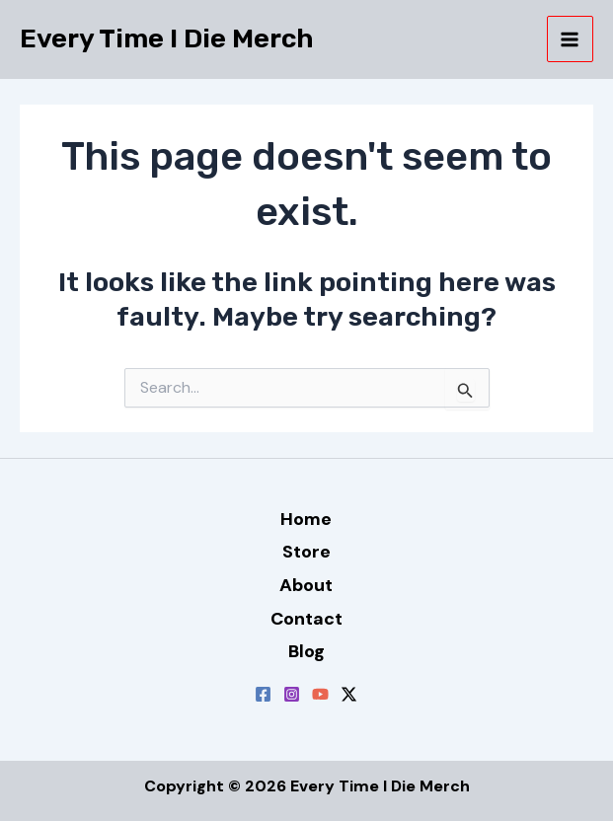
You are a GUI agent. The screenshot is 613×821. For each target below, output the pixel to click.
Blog (306, 651)
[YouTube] (320, 694)
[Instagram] (291, 694)
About (306, 585)
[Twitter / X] (349, 694)
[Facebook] (263, 694)
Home (306, 519)
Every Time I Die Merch (167, 38)
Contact (306, 619)
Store (306, 551)
